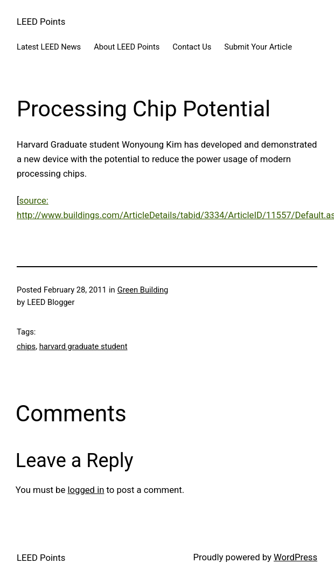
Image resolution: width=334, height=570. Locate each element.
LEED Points (41, 22)
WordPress (295, 557)
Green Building (143, 290)
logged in (85, 490)
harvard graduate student (83, 346)
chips (26, 346)
